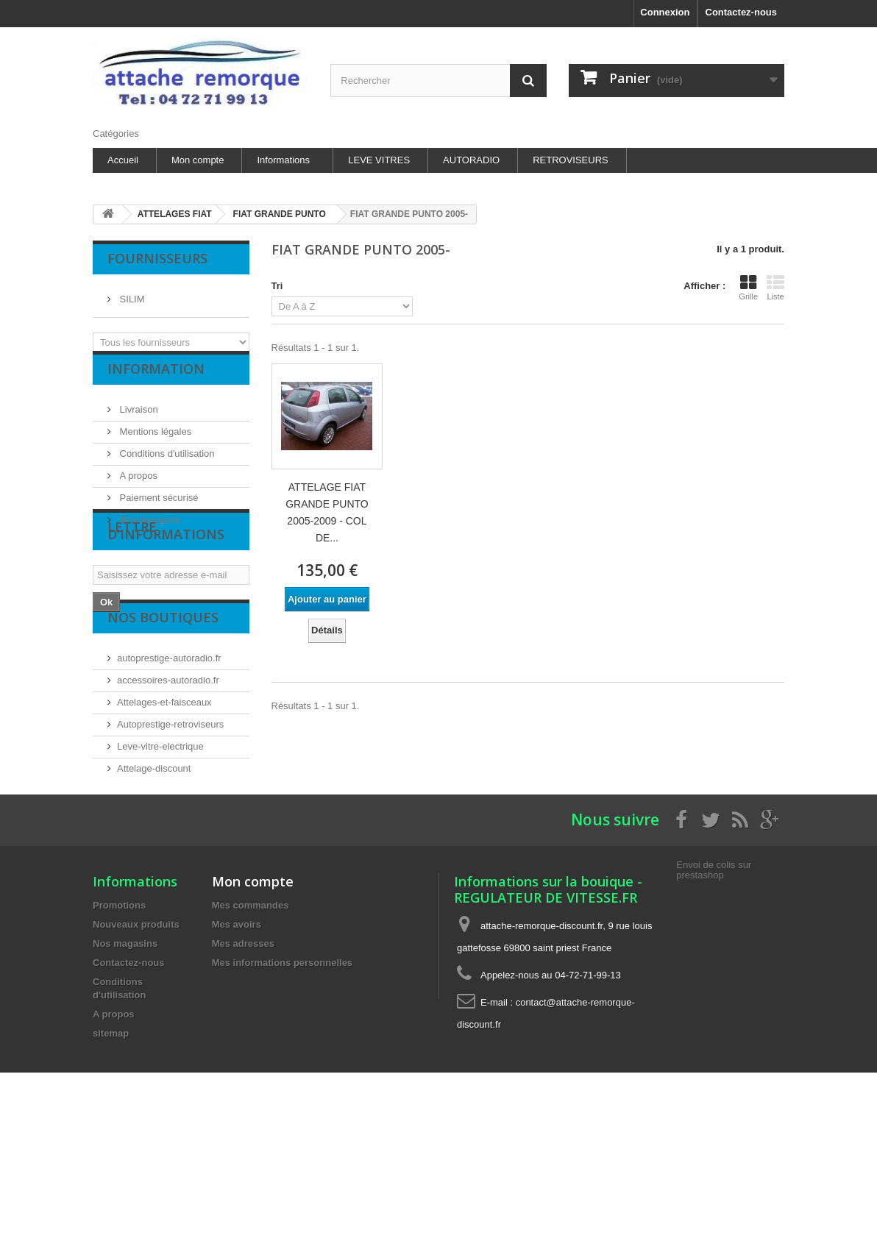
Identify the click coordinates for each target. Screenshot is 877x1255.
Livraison (137, 421)
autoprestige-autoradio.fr (169, 742)
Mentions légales (154, 443)
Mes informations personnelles (282, 1091)
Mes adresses (243, 1072)
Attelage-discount (154, 852)
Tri (277, 285)
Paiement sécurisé (158, 509)
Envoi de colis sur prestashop (713, 998)
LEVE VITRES (379, 160)
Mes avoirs (236, 1053)
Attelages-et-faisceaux (164, 786)
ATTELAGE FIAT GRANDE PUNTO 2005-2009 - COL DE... (327, 512)
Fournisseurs (157, 258)
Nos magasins (148, 531)
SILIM (131, 293)
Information (156, 386)
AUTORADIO (471, 160)
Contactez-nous (742, 12)
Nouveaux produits (136, 1053)
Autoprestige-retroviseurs (170, 808)
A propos (137, 487)
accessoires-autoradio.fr (168, 764)
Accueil (122, 160)
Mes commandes (250, 1033)
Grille (748, 287)
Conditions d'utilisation (166, 465)
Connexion (664, 12)
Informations (283, 160)
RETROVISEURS (570, 160)
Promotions (119, 1033)
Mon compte (197, 160)
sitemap (111, 1161)
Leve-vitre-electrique (160, 830)
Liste (775, 287)
